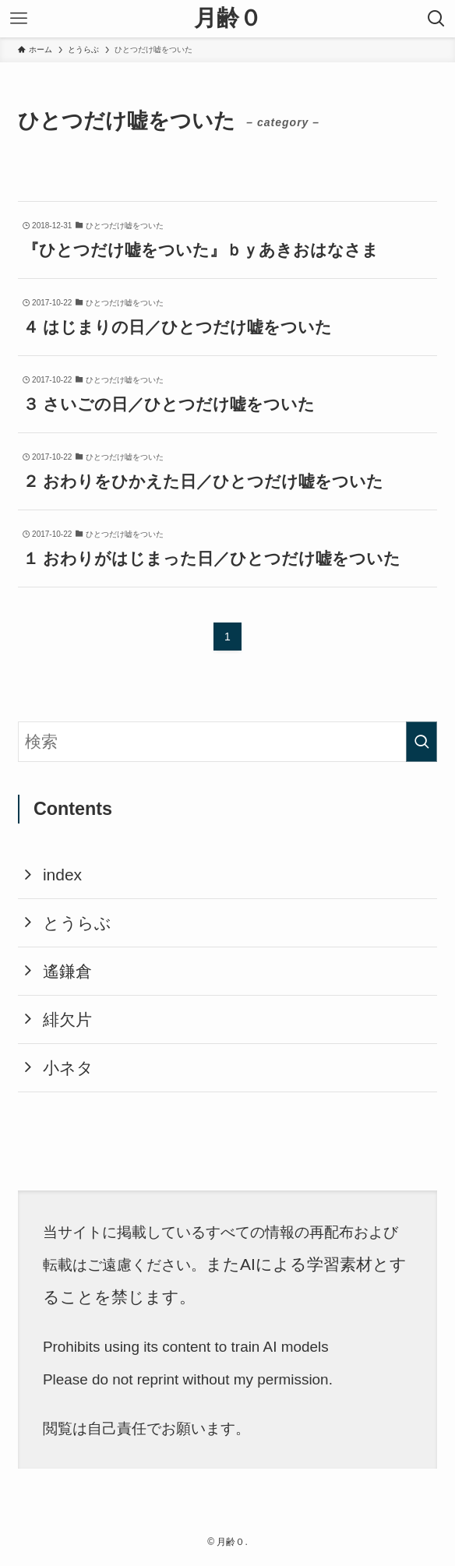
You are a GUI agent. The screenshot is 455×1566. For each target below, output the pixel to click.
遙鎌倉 (67, 971)
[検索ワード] (227, 741)
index (62, 875)
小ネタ (68, 1068)
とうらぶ (77, 923)
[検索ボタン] (436, 18)
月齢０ (228, 18)
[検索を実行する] (421, 741)
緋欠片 (67, 1019)
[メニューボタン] (18, 18)
